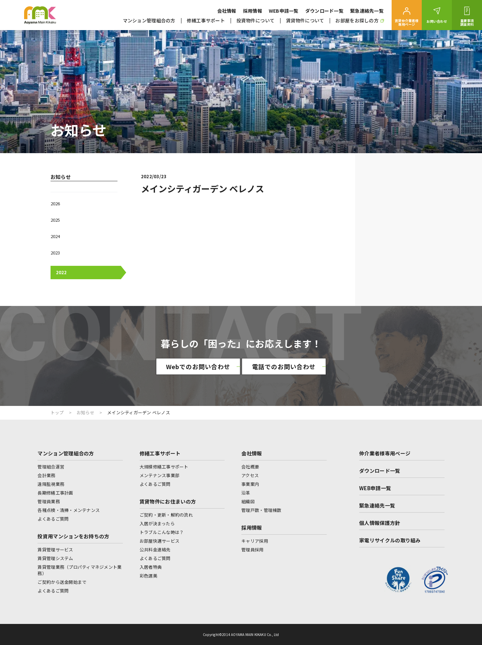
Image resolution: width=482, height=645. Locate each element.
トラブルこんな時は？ (162, 532)
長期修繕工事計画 (55, 493)
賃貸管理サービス (55, 549)
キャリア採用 (254, 541)
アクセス (250, 475)
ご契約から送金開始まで (61, 582)
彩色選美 (148, 575)
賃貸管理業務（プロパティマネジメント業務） (79, 570)
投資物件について (255, 20)
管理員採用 (252, 549)
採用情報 (252, 10)
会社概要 (250, 466)
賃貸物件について (305, 20)
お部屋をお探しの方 (359, 20)
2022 (61, 272)
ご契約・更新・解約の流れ (166, 515)
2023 (55, 252)
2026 (55, 203)
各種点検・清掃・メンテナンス (68, 510)
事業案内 (250, 484)
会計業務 (46, 475)
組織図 (248, 501)
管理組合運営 (50, 466)
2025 (55, 220)
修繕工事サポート (206, 20)
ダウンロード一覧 (324, 10)
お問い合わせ (436, 21)
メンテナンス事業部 (159, 475)
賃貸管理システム (55, 558)
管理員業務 (48, 501)
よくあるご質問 (53, 519)
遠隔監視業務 (50, 484)
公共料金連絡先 (155, 549)
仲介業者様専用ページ (384, 453)
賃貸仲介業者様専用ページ (406, 22)
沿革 (245, 493)
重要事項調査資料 (467, 22)
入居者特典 (151, 567)
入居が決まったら (157, 523)
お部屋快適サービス (159, 541)
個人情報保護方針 (379, 522)
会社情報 (226, 10)
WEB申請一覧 (284, 10)
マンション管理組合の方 (149, 20)
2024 (55, 236)
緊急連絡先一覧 (367, 10)
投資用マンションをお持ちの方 (73, 536)
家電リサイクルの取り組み (390, 540)
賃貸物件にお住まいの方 (168, 501)
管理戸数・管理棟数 (261, 510)
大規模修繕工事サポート (164, 466)
